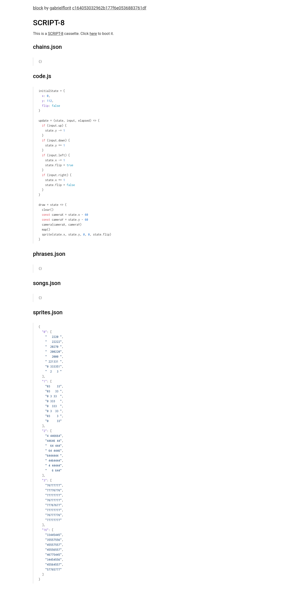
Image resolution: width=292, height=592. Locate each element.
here (93, 33)
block (38, 7)
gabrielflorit (60, 7)
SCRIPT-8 (55, 33)
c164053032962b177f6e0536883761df (109, 7)
